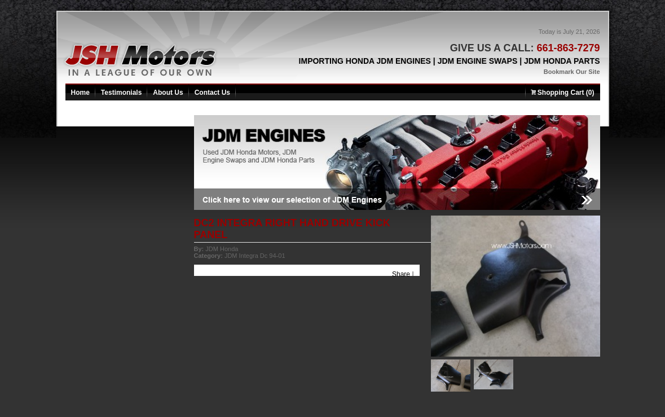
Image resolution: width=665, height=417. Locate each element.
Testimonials (121, 92)
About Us (168, 92)
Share (401, 274)
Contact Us (212, 92)
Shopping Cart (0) (562, 92)
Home (80, 92)
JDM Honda (221, 248)
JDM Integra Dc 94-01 (254, 255)
